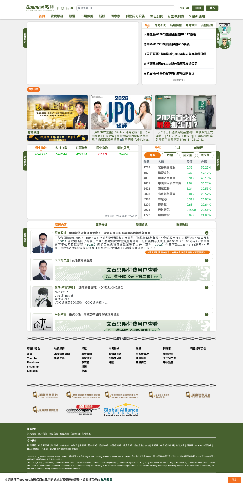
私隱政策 (107, 479)
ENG (181, 8)
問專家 (115, 16)
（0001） (61, 242)
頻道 (72, 16)
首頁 (42, 16)
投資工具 (59, 359)
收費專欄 (87, 354)
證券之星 (138, 446)
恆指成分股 (115, 359)
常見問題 (31, 434)
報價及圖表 (115, 354)
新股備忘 (141, 363)
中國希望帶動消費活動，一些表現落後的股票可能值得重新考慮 (109, 233)
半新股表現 (142, 354)
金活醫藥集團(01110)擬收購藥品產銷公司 (170, 63)
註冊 (198, 8)
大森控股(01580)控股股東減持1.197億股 (170, 34)
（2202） (158, 245)
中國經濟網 (115, 446)
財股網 (75, 449)
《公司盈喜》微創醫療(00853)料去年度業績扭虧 (175, 54)
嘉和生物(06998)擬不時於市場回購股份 (169, 73)
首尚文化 (180, 446)
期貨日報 (127, 446)
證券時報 (103, 446)
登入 (212, 8)
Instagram (33, 367)
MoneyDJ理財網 (203, 446)
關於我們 (42, 434)
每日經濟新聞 (167, 446)
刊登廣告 (64, 434)
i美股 (147, 446)
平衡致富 (60, 315)
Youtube (32, 359)
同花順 (53, 449)
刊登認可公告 (135, 16)
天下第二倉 (62, 261)
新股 (102, 16)
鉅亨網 (189, 446)
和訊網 (54, 446)
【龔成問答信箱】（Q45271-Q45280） (100, 288)
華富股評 (60, 233)
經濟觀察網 (64, 449)
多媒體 (85, 363)
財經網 (155, 446)
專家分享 (87, 359)
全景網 (82, 446)
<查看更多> (179, 80)
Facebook (33, 363)
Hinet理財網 (33, 449)
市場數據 (87, 16)
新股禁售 (141, 359)
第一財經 (92, 446)
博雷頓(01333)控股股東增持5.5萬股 (167, 44)
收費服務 (57, 16)
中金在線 (64, 446)
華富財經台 (33, 349)
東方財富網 (43, 446)
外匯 (111, 363)
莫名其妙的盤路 (82, 261)
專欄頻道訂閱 (62, 354)
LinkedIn (32, 371)
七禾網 (44, 449)
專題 (84, 371)
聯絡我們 (53, 434)
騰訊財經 (31, 446)
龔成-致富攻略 (64, 288)
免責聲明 (75, 434)
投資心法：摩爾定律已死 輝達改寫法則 (94, 315)
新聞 (84, 367)
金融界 (74, 446)
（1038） (90, 245)
